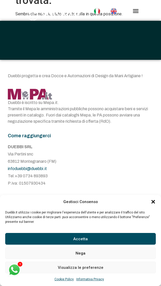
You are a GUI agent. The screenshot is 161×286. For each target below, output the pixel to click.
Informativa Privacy (90, 279)
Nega (80, 253)
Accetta (80, 239)
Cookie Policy (64, 279)
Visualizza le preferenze (80, 267)
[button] (153, 201)
